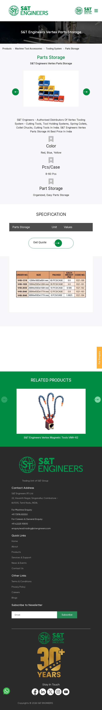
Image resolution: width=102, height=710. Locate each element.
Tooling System (54, 48)
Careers (16, 592)
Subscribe (67, 614)
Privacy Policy (18, 587)
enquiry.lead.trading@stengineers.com (31, 528)
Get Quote (47, 243)
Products (7, 48)
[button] (97, 399)
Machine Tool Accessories (28, 48)
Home (15, 541)
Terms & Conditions (22, 581)
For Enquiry (99, 357)
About (15, 546)
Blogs (14, 597)
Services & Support (21, 557)
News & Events (19, 563)
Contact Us (17, 568)
